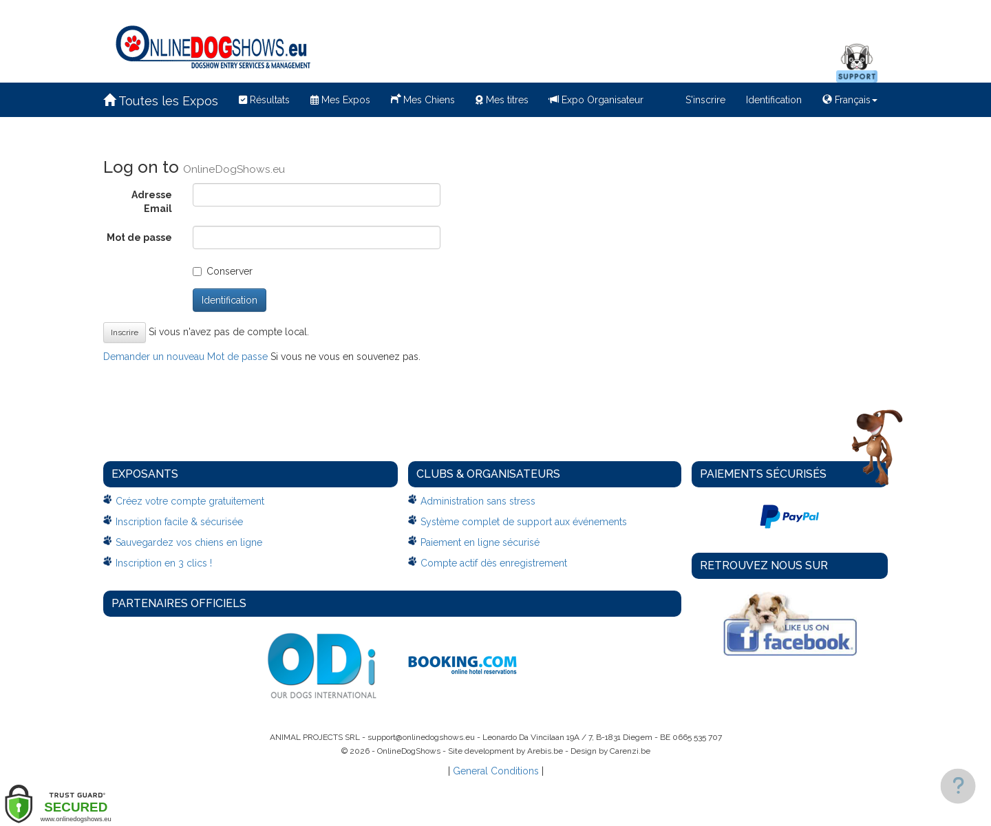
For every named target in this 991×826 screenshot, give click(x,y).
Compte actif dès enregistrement (493, 563)
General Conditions (496, 770)
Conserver (223, 271)
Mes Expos (340, 99)
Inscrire (124, 332)
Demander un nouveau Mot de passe (185, 356)
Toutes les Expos (160, 101)
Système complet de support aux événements (523, 521)
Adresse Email (151, 201)
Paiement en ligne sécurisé (480, 542)
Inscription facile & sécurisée (179, 521)
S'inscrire (705, 99)
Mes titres (502, 99)
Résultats (264, 99)
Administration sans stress (477, 501)
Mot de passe (139, 237)
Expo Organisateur (596, 99)
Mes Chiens (423, 98)
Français (849, 99)
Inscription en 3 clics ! (164, 563)
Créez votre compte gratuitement (190, 501)
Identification (774, 99)
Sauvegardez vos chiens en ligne (189, 542)
